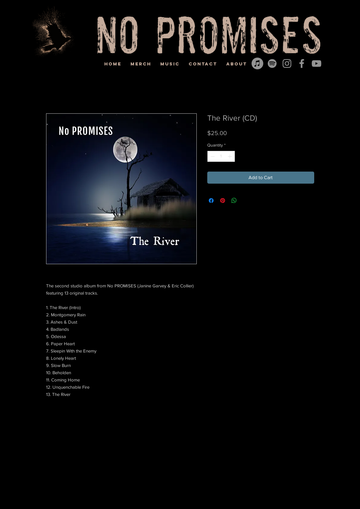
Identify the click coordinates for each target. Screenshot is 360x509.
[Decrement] (212, 156)
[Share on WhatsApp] (234, 200)
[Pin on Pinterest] (222, 200)
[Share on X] (245, 200)
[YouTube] (316, 63)
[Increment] (230, 156)
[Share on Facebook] (211, 200)
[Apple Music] (257, 63)
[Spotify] (272, 63)
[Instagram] (287, 63)
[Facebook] (302, 63)
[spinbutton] (221, 156)
